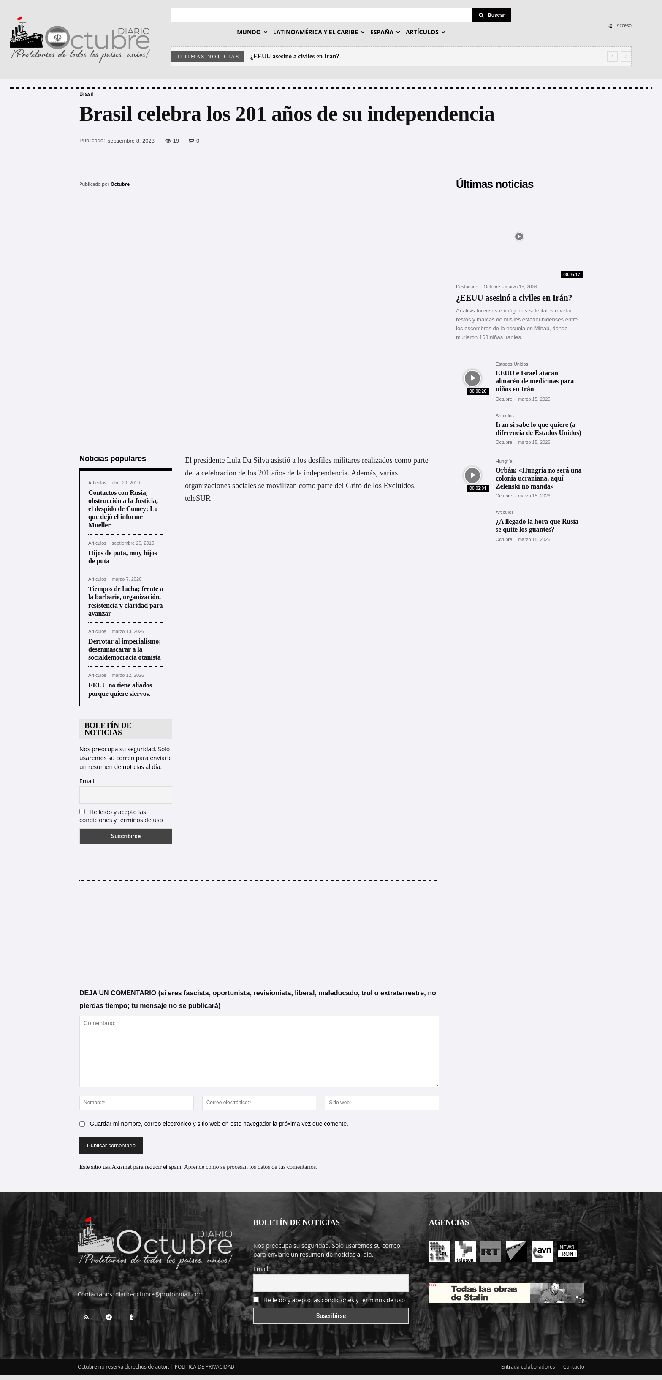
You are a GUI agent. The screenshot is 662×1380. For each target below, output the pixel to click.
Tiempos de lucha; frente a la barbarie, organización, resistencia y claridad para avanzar (125, 596)
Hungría (504, 461)
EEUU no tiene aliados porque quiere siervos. (120, 684)
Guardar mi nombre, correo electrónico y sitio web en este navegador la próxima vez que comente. (219, 1118)
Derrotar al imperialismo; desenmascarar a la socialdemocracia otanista (124, 644)
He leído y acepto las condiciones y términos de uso (121, 811)
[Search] (491, 15)
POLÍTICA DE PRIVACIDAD (205, 1361)
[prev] (612, 56)
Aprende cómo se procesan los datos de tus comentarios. (250, 1162)
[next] (626, 56)
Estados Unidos (512, 364)
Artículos (97, 477)
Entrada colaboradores (528, 1361)
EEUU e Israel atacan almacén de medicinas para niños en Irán (535, 381)
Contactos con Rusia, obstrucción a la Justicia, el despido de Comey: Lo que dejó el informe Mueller (123, 504)
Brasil (86, 94)
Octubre (120, 184)
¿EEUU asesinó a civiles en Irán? (294, 56)
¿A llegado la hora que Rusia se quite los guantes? (537, 525)
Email (87, 776)
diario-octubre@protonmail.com (159, 1289)
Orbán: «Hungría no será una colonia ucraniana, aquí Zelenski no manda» (539, 478)
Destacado (467, 287)
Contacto (573, 1361)
